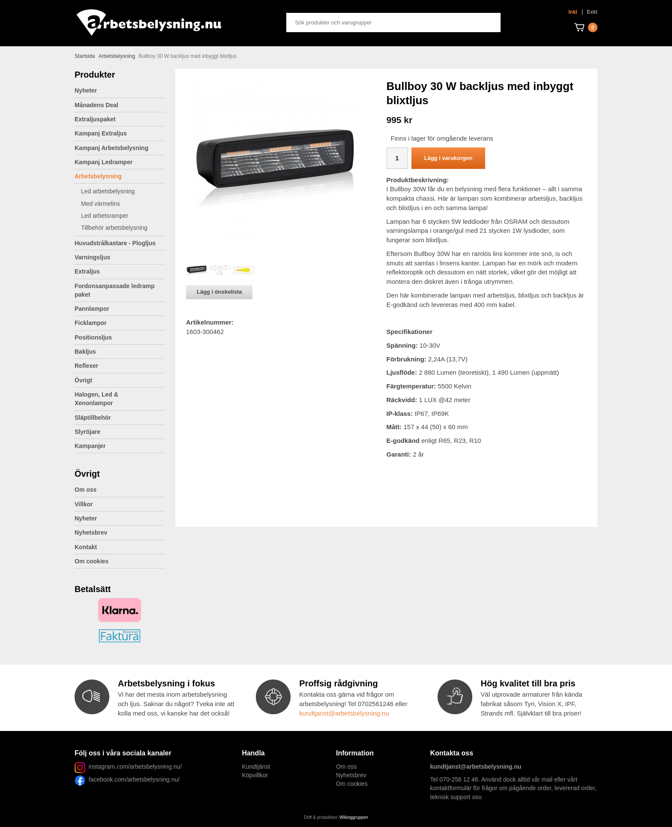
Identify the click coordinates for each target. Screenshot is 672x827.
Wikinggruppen (353, 817)
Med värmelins (100, 203)
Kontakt (86, 547)
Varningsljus (120, 257)
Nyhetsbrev (91, 532)
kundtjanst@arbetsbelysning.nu (344, 713)
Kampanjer (90, 445)
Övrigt (120, 380)
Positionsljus (93, 337)
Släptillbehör (93, 417)
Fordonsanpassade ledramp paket (120, 290)
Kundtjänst (256, 766)
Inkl (572, 12)
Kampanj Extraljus (101, 133)
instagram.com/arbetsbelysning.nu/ (135, 766)
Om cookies (91, 561)
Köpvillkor (255, 775)
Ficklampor (120, 322)
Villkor (84, 504)
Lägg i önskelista (219, 292)
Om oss (85, 489)
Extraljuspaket (95, 119)
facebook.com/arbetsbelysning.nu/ (132, 779)
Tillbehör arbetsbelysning (123, 227)
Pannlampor (120, 308)
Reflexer (86, 365)
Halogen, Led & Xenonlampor (120, 398)
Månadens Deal (96, 105)
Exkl (592, 12)
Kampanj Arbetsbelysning (111, 147)
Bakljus (85, 351)
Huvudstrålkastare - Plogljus (115, 243)
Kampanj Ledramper (103, 162)
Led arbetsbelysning (123, 191)
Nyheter (86, 90)
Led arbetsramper (123, 215)
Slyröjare (120, 431)
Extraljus (120, 271)
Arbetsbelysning (120, 176)
